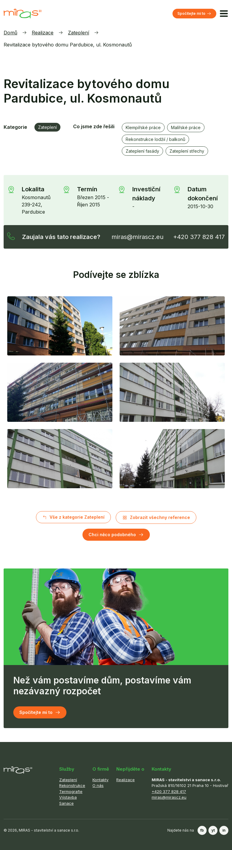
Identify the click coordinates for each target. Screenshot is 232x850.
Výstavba (68, 797)
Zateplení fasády (142, 151)
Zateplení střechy (186, 151)
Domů (10, 33)
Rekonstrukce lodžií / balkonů (155, 139)
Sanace (66, 803)
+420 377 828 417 (199, 236)
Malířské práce (186, 127)
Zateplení (78, 33)
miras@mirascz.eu (137, 236)
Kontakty (100, 779)
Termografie (70, 791)
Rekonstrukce (72, 785)
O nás (98, 785)
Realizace (42, 33)
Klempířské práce (143, 127)
